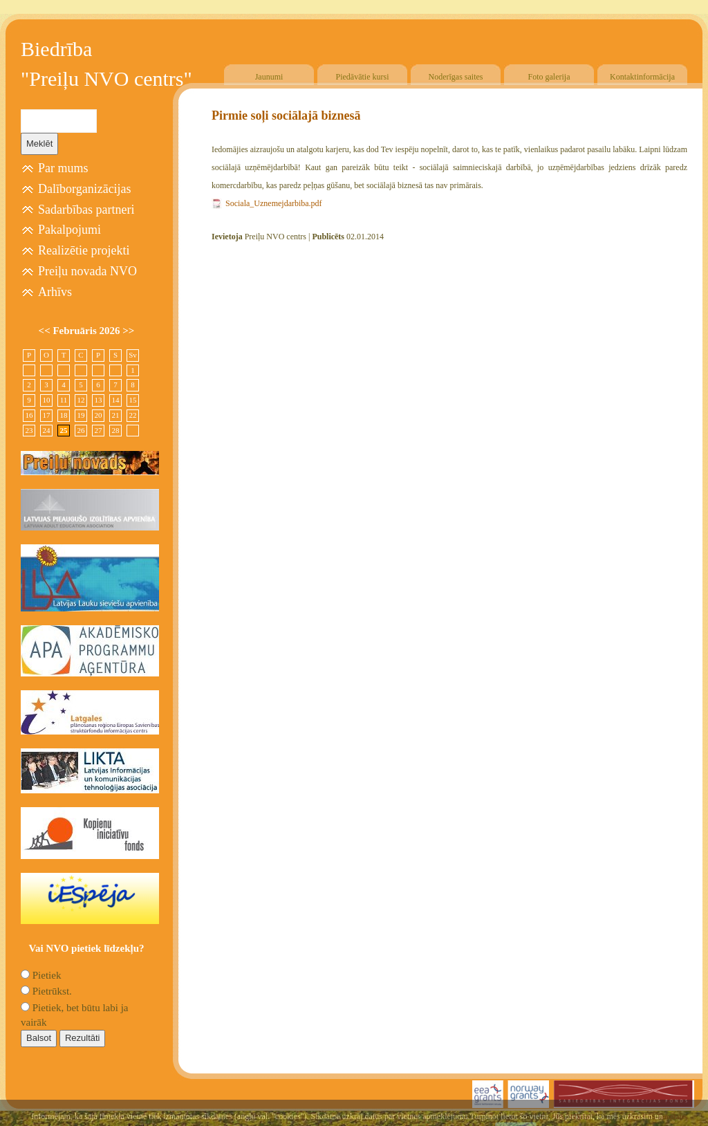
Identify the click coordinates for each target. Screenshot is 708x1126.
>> (128, 330)
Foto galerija (549, 77)
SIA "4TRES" (573, 1116)
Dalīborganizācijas (84, 189)
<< (46, 330)
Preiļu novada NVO (87, 271)
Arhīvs (55, 292)
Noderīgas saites (456, 77)
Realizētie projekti (83, 250)
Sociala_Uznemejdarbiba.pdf (273, 203)
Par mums (63, 168)
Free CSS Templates (657, 1116)
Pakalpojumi (69, 230)
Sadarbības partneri (86, 209)
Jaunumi (269, 77)
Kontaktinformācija (642, 77)
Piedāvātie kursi (362, 77)
